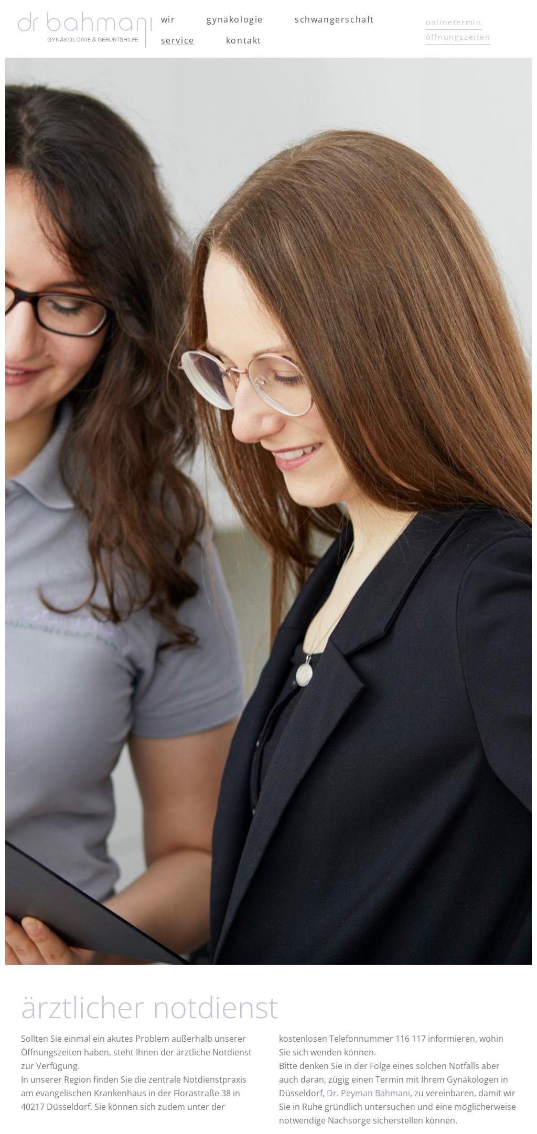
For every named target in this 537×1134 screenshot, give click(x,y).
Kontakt (244, 40)
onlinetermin (453, 22)
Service (178, 40)
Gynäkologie (235, 19)
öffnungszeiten (458, 37)
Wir (168, 19)
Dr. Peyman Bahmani (368, 1093)
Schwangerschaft (334, 19)
